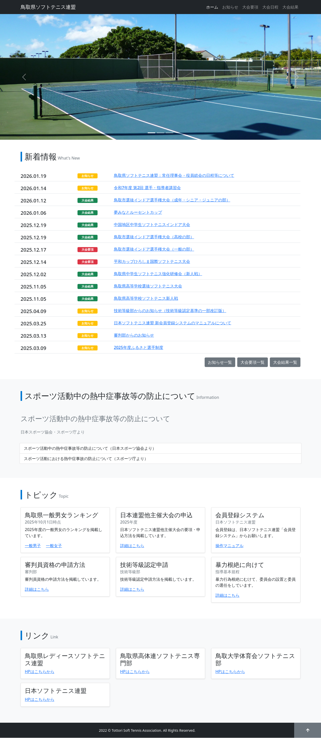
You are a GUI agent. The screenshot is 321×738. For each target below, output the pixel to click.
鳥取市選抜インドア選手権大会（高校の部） (154, 237)
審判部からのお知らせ (134, 335)
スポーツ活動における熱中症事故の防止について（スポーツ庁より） (86, 458)
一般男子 (33, 545)
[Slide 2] (160, 133)
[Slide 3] (169, 133)
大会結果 (290, 7)
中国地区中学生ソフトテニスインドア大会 (152, 224)
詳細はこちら (132, 545)
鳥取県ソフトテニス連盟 (48, 7)
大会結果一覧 (285, 362)
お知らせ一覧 (220, 362)
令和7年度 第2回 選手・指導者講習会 (147, 187)
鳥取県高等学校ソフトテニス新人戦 (146, 298)
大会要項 (250, 7)
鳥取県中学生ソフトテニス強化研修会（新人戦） (158, 273)
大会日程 (270, 7)
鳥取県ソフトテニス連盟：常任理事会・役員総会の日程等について (174, 175)
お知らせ (230, 7)
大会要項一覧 (252, 362)
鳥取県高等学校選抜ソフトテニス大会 (148, 286)
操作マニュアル (229, 545)
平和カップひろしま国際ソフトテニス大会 (152, 261)
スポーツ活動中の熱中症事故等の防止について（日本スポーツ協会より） (90, 448)
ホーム (212, 7)
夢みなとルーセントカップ (138, 212)
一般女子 (54, 545)
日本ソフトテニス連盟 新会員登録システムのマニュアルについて (172, 323)
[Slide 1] (151, 133)
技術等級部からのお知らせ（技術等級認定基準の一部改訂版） (170, 310)
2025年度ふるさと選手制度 (138, 347)
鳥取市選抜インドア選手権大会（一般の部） (154, 249)
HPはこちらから (39, 671)
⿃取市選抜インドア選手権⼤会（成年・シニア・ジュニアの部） (172, 200)
